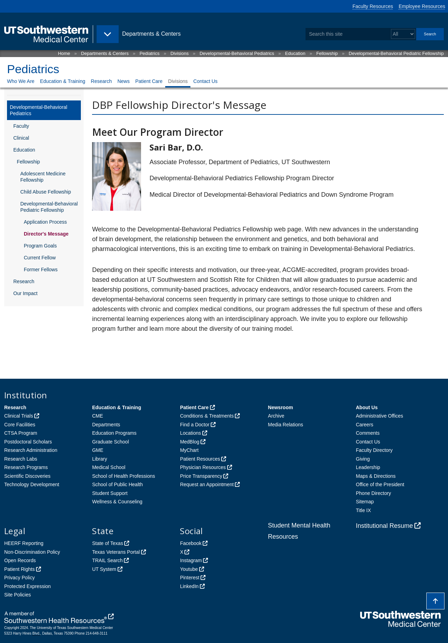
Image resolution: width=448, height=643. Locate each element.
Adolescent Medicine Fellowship (42, 177)
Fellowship (327, 53)
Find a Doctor (194, 424)
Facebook (190, 543)
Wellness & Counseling (117, 501)
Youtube (189, 569)
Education (295, 53)
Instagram (191, 560)
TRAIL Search (107, 560)
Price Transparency (201, 476)
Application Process (45, 222)
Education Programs (114, 433)
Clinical (21, 138)
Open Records (20, 560)
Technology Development (31, 484)
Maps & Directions (376, 476)
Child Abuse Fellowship (45, 192)
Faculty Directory (374, 450)
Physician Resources (203, 467)
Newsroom (280, 407)
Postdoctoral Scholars (28, 442)
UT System (104, 569)
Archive (276, 416)
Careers (364, 424)
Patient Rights (19, 569)
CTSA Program (20, 433)
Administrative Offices (379, 416)
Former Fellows (40, 269)
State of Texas (107, 543)
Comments (368, 433)
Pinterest (189, 577)
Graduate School (110, 442)
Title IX (363, 510)
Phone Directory (373, 493)
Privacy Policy (19, 577)
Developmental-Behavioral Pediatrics (237, 53)
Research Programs (26, 467)
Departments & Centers (105, 53)
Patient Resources (200, 459)
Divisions (179, 53)
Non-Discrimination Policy (32, 552)
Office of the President (380, 484)
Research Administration (30, 450)
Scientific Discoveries (27, 476)
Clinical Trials (18, 416)
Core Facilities (19, 424)
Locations (190, 433)
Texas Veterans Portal (116, 552)
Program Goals (40, 246)
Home (64, 53)
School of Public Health (117, 484)
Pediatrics (150, 53)
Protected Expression (27, 586)
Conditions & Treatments (206, 416)
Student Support (109, 493)
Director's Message (46, 234)
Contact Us (205, 81)
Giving (363, 459)
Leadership (368, 467)
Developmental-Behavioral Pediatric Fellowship (396, 53)
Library (99, 459)
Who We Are (20, 81)
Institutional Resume (384, 525)
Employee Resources (422, 6)
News (123, 81)
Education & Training (62, 81)
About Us (367, 407)
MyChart (189, 450)
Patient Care (148, 81)
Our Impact (25, 293)
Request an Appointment (206, 484)
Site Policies (17, 594)
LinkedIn (189, 586)
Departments (106, 424)
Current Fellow (40, 257)
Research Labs (20, 459)
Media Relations (285, 424)
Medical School (108, 467)
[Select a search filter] (403, 34)
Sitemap (365, 501)
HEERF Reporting (23, 543)
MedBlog (189, 442)
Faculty (21, 126)
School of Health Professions (123, 476)
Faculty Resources (372, 6)
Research (101, 81)
